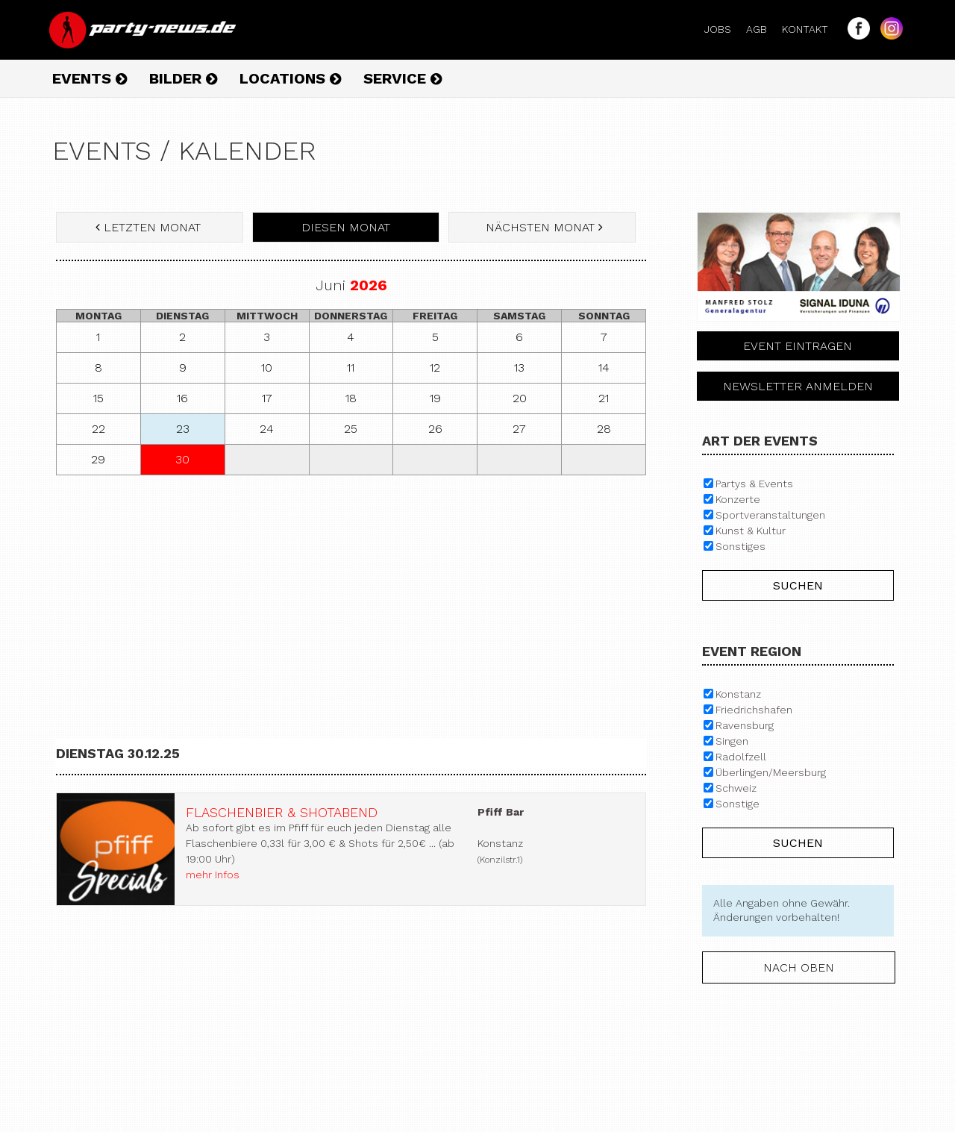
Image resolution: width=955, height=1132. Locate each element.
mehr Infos (212, 875)
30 (182, 459)
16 (182, 398)
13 (519, 367)
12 (435, 367)
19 (435, 398)
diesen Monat (346, 227)
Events (89, 78)
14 (604, 367)
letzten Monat (150, 227)
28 (604, 429)
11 (350, 367)
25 (350, 429)
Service (402, 78)
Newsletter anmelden (798, 386)
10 (266, 367)
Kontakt (811, 29)
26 (435, 429)
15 (98, 398)
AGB (762, 29)
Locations (290, 78)
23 (183, 429)
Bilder (183, 78)
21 (603, 398)
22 (98, 429)
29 (98, 459)
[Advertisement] (351, 594)
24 (267, 429)
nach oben (798, 967)
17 (267, 398)
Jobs (723, 29)
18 (351, 398)
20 (520, 398)
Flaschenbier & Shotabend (282, 812)
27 (519, 429)
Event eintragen (797, 346)
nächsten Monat (542, 227)
